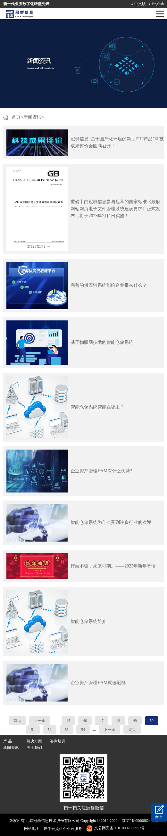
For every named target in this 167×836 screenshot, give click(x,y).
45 (68, 720)
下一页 (109, 729)
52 (50, 729)
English (158, 4)
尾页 (132, 729)
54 (83, 729)
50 (152, 720)
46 (85, 720)
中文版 (140, 4)
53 (66, 729)
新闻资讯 (32, 117)
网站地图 (30, 828)
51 (33, 729)
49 (135, 720)
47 (102, 720)
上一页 (40, 720)
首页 (17, 720)
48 (118, 720)
